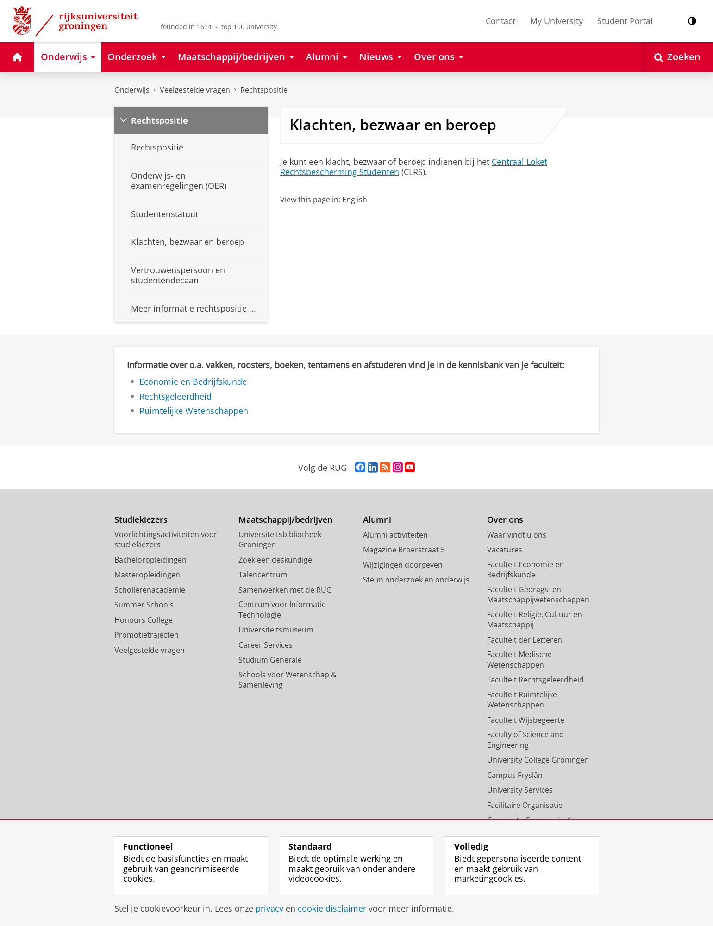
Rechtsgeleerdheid (175, 396)
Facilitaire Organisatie (525, 805)
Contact (500, 20)
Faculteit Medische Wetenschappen (519, 659)
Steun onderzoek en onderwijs (416, 580)
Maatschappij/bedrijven (285, 519)
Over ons (505, 519)
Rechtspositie (264, 90)
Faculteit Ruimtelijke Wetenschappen (522, 699)
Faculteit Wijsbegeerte (525, 720)
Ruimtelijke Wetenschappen (193, 410)
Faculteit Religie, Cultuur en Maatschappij (534, 619)
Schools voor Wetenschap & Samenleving (287, 679)
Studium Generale (270, 660)
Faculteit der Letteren (524, 640)
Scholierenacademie (149, 590)
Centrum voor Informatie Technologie (282, 609)
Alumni (377, 519)
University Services (520, 790)
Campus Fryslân (515, 775)
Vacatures (504, 549)
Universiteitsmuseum (275, 630)
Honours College (143, 620)
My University (556, 20)
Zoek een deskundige (275, 560)
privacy (269, 908)
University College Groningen (538, 760)
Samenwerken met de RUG (285, 590)
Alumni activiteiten (395, 535)
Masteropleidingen (147, 574)
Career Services (265, 645)
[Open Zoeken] (677, 57)
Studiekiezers (141, 519)
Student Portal (625, 20)
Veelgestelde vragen (195, 90)
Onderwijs (132, 90)
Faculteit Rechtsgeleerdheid (535, 680)
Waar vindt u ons (516, 535)
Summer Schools (144, 605)
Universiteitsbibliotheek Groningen (279, 539)
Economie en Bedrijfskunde (193, 381)
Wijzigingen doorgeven (403, 565)
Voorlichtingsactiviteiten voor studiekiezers (165, 539)
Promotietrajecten (146, 635)
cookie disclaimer (332, 908)
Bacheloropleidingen (150, 560)
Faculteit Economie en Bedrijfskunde (525, 569)
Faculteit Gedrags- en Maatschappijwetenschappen (538, 594)
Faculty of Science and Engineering (525, 739)
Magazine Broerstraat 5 (404, 549)
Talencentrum (263, 574)
